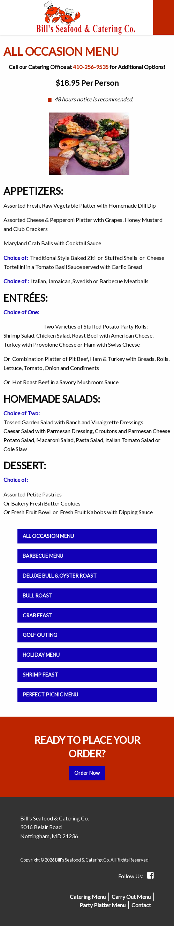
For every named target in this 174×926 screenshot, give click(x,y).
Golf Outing (40, 635)
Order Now (87, 773)
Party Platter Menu (103, 905)
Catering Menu (88, 896)
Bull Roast (37, 596)
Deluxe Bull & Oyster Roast (60, 576)
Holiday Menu (41, 655)
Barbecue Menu (43, 556)
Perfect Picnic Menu (50, 694)
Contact (141, 905)
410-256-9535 (90, 66)
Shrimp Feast (40, 675)
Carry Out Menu (131, 896)
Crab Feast (37, 615)
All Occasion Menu (48, 536)
